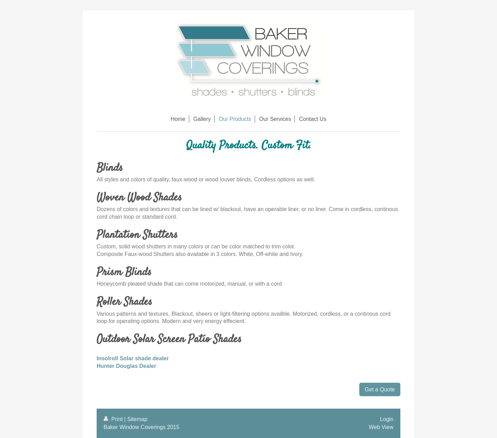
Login (386, 419)
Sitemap (137, 419)
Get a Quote (380, 389)
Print (114, 419)
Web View (381, 427)
